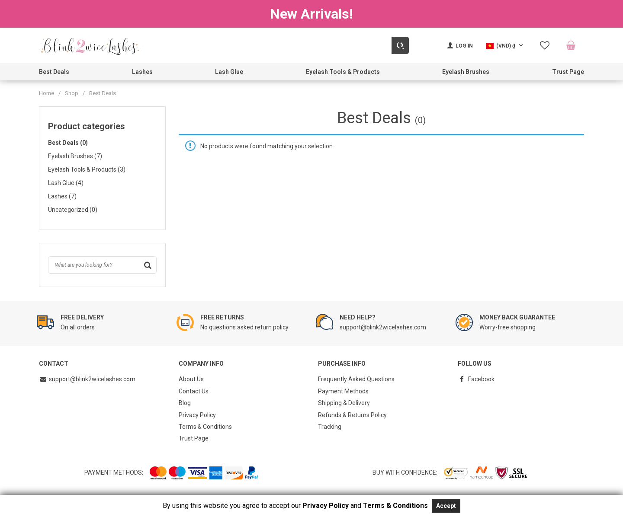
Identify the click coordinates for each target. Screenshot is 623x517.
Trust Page (568, 71)
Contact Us (194, 389)
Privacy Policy (197, 412)
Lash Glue (229, 71)
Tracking (329, 423)
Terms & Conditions (205, 423)
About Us (191, 378)
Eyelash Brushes (465, 71)
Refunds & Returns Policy (352, 412)
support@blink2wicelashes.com (87, 378)
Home (46, 93)
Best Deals (54, 71)
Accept (446, 505)
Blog (185, 401)
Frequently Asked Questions (356, 378)
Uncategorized (72, 209)
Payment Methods (343, 389)
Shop (71, 93)
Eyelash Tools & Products (343, 71)
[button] (505, 45)
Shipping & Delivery (344, 401)
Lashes (142, 71)
